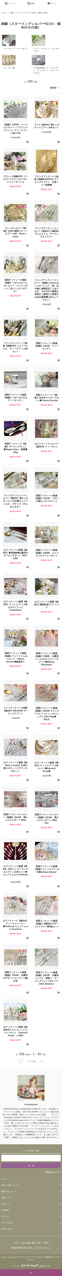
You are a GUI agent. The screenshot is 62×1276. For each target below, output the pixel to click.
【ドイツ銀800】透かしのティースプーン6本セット (46, 126)
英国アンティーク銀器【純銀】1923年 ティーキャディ (46, 346)
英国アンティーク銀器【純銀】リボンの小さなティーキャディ (15, 398)
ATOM (46, 1243)
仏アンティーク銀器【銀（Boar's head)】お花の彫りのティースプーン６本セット (15, 766)
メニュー (10, 3)
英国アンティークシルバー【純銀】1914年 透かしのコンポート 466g (15, 817)
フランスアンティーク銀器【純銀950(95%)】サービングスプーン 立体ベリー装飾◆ (46, 180)
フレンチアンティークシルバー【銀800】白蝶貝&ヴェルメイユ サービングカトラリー (46, 232)
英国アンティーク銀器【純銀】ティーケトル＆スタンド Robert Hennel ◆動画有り (15, 657)
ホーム (3, 13)
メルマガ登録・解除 (28, 1243)
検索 (31, 3)
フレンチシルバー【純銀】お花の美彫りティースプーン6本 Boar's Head (15, 232)
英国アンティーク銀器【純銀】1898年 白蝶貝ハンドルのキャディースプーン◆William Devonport (46, 659)
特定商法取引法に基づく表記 (21, 1248)
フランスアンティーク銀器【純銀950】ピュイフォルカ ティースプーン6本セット (15, 347)
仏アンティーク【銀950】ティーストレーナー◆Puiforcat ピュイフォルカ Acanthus (15, 925)
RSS (39, 1243)
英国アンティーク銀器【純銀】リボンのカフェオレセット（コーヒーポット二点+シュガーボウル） (15, 285)
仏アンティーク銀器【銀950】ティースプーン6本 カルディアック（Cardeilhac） (15, 605)
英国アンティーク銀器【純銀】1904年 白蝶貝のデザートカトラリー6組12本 (15, 976)
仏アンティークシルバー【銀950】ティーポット (46, 445)
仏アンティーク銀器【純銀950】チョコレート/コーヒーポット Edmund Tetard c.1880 (15, 1031)
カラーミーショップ (8, 1257)
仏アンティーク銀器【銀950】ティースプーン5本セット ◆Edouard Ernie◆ (46, 766)
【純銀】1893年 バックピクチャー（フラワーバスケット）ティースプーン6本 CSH (15, 128)
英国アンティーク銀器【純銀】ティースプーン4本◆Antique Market (46, 869)
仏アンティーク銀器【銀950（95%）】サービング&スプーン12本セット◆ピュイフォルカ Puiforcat (15, 872)
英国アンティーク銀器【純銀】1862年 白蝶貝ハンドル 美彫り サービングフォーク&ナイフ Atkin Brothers (46, 978)
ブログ (16, 1243)
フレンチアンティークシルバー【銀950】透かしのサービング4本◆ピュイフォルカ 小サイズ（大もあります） (15, 501)
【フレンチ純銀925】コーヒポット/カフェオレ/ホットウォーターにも (15, 179)
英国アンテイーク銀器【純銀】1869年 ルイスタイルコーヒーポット (46, 553)
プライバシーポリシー (43, 1248)
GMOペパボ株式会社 (45, 1257)
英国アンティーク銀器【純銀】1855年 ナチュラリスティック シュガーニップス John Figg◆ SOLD (46, 713)
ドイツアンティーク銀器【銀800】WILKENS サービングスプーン (15, 711)
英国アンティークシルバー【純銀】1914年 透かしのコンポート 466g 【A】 (46, 818)
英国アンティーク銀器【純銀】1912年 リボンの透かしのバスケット (46, 498)
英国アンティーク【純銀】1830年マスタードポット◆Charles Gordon (46, 398)
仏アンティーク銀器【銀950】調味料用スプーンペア (46, 605)
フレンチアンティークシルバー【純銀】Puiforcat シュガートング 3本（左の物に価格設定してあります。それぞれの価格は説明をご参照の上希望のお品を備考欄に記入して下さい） (46, 290)
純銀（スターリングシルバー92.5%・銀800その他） (29, 13)
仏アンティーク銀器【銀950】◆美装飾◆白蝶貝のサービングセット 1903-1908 (15, 554)
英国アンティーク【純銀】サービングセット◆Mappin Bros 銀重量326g (15, 448)
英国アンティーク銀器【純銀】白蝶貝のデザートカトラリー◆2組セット (46, 924)
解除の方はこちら (53, 1172)
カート (51, 3)
